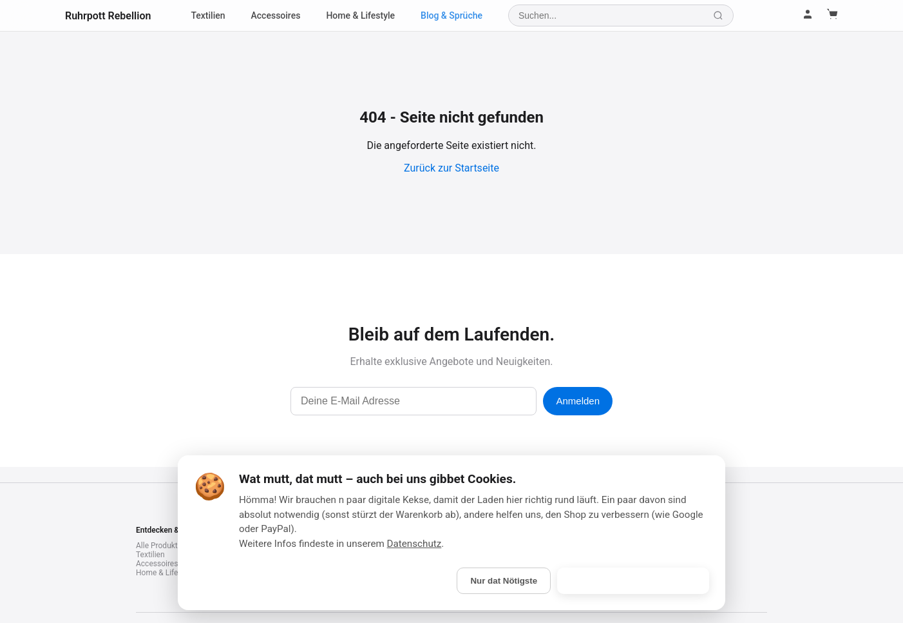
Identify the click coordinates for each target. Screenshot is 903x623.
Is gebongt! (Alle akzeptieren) (633, 581)
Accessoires (276, 15)
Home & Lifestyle (360, 15)
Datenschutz (414, 543)
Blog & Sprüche (451, 15)
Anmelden (578, 400)
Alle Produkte (159, 545)
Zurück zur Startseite (451, 168)
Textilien (208, 15)
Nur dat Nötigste (503, 581)
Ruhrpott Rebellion (108, 16)
